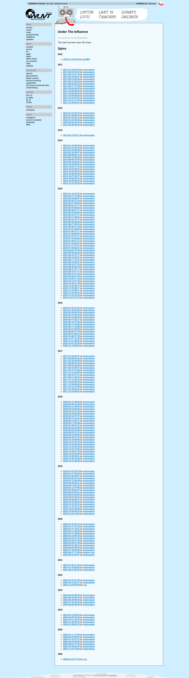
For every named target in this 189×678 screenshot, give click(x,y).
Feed (28, 125)
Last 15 (29, 95)
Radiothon (30, 37)
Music (29, 30)
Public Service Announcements (33, 79)
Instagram (30, 117)
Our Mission (31, 61)
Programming (32, 34)
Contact (29, 47)
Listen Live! (87, 14)
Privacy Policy (111, 675)
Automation (89, 70)
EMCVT (29, 49)
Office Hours (31, 59)
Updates (30, 39)
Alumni (29, 73)
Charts (29, 102)
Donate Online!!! (129, 14)
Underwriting (32, 88)
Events (29, 27)
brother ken (89, 552)
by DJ (28, 100)
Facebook (30, 122)
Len (85, 585)
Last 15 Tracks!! (107, 14)
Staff (28, 63)
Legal (28, 54)
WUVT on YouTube (33, 120)
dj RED (86, 59)
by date (29, 98)
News (28, 32)
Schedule (30, 110)
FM (27, 52)
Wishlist (29, 66)
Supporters (31, 83)
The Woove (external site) (37, 85)
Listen (28, 56)
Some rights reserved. (99, 675)
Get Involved (31, 76)
